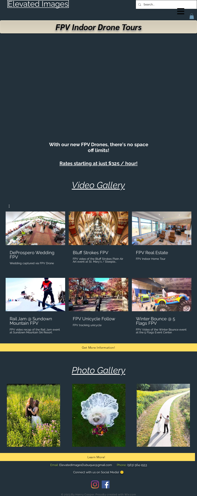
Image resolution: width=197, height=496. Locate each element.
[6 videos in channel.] (98, 273)
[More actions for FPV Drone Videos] (11, 206)
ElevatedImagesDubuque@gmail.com (85, 465)
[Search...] (166, 4)
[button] (180, 11)
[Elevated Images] (38, 4)
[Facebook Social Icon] (106, 484)
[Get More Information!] (98, 347)
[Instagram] (95, 484)
